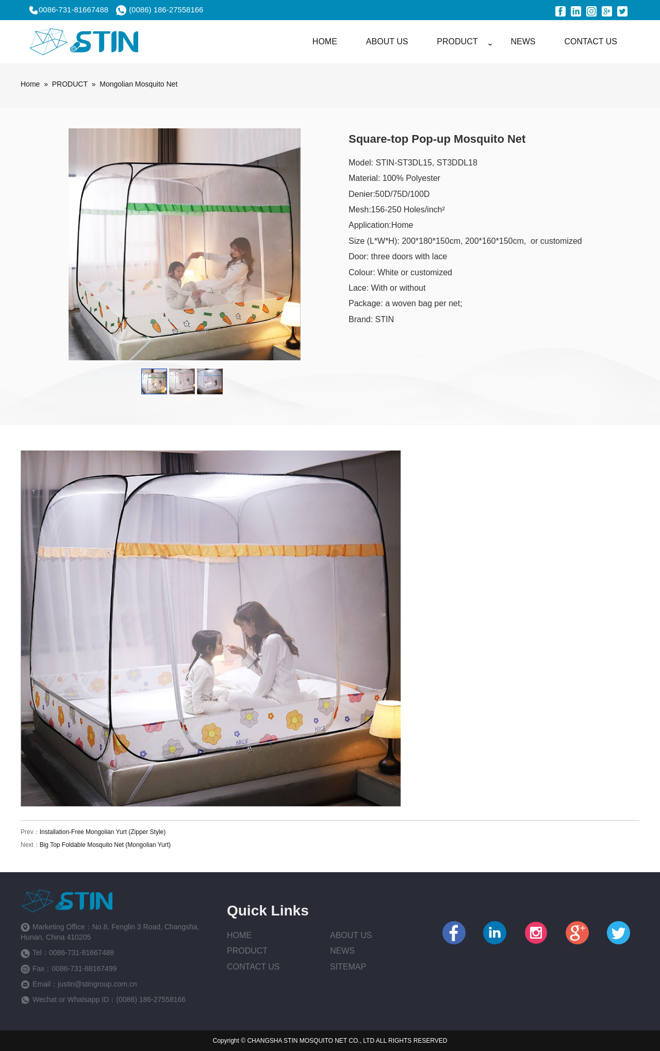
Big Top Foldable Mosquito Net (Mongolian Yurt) (105, 844)
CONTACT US (590, 41)
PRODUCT (457, 41)
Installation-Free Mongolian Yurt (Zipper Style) (103, 832)
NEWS (522, 41)
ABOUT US (387, 41)
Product (247, 950)
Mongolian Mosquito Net (138, 84)
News (342, 950)
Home (30, 84)
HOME (324, 41)
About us (351, 935)
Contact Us (253, 966)
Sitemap (348, 966)
